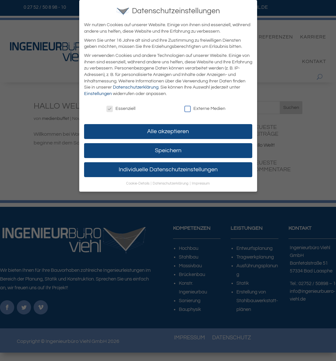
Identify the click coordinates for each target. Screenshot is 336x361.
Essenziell (120, 107)
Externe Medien (204, 107)
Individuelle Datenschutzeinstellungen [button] (168, 168)
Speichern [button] (168, 149)
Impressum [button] (201, 182)
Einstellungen (98, 92)
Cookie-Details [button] (138, 182)
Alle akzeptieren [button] (168, 130)
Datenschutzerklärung (135, 86)
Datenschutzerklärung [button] (171, 182)
